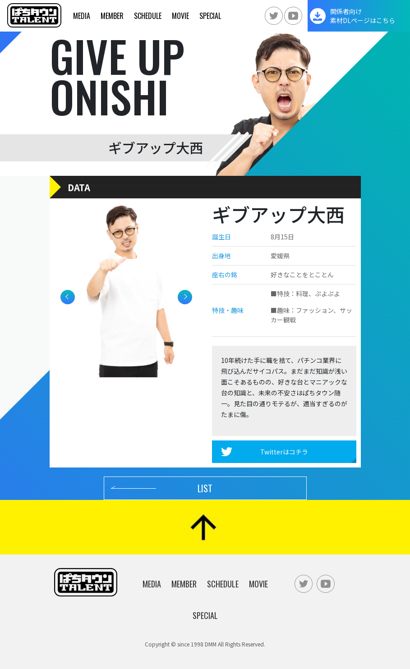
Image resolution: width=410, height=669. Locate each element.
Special (210, 15)
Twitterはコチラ (284, 451)
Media (81, 15)
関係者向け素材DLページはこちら (362, 16)
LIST (205, 488)
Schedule (147, 15)
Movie (180, 15)
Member (112, 15)
